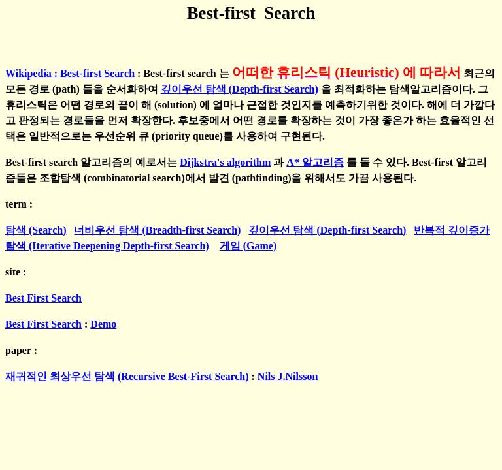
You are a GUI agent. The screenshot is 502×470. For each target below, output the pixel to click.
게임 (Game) (248, 245)
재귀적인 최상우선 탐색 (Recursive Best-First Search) (127, 376)
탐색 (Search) (35, 230)
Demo (103, 324)
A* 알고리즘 (315, 162)
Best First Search (43, 298)
